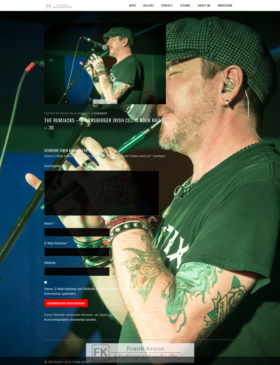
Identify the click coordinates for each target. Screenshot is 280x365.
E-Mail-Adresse (56, 243)
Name (49, 223)
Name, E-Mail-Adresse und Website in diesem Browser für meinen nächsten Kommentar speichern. (98, 291)
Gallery (148, 5)
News (132, 5)
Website (50, 262)
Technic (185, 5)
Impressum (225, 5)
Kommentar (53, 166)
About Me (204, 5)
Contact (167, 5)
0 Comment (99, 113)
